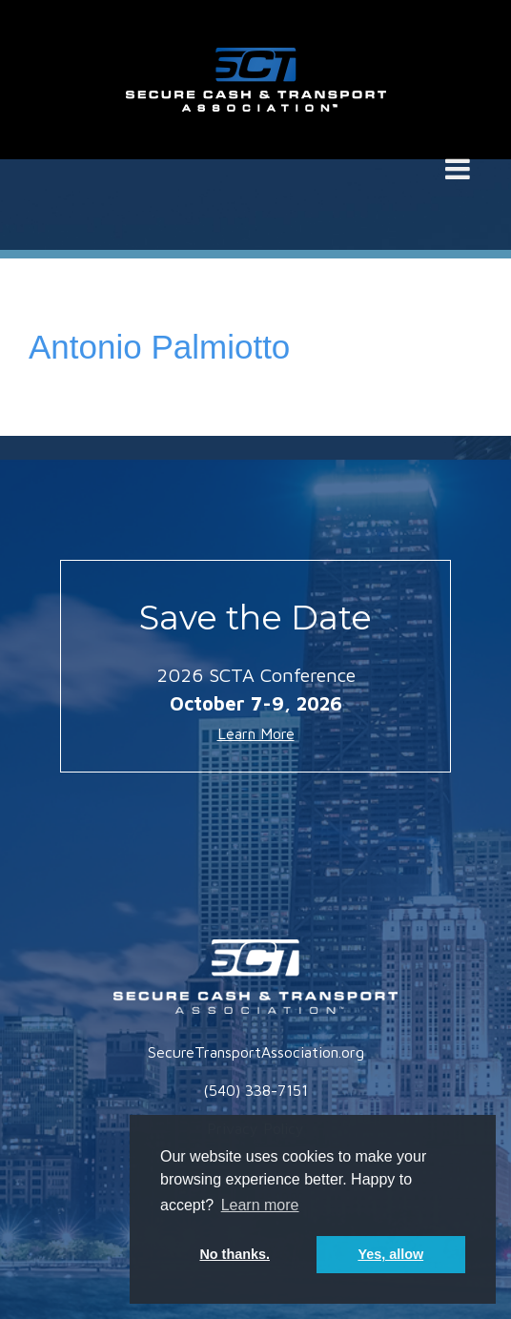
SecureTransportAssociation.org (256, 1052)
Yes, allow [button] (390, 1254)
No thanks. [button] (234, 1254)
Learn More (256, 733)
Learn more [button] (260, 1205)
